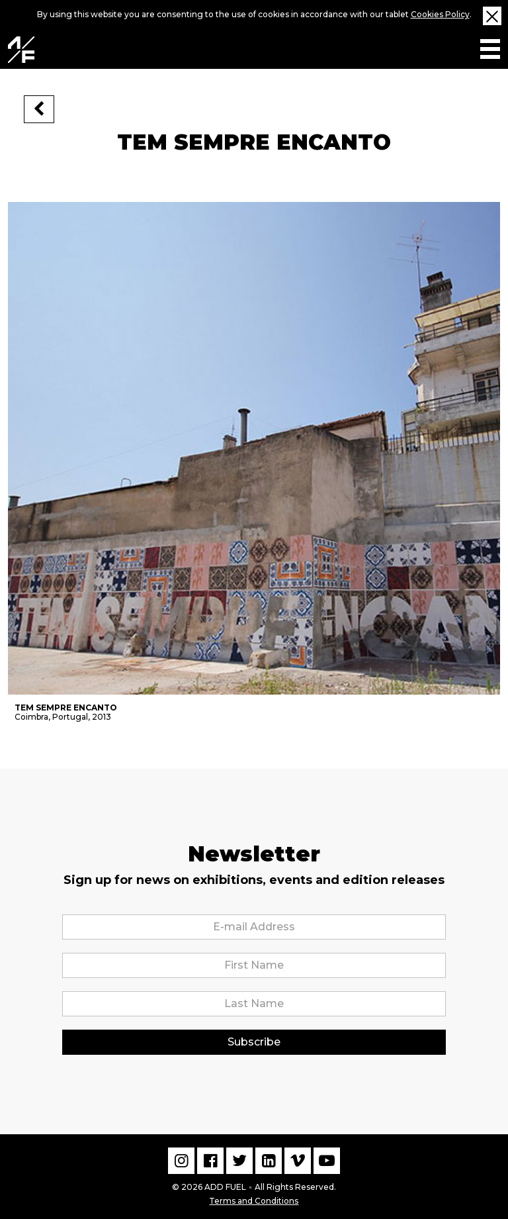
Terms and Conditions (253, 1199)
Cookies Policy (440, 14)
